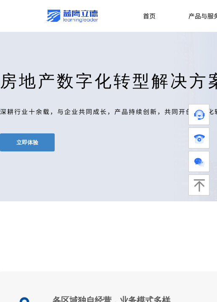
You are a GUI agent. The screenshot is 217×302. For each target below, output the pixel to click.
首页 (149, 15)
